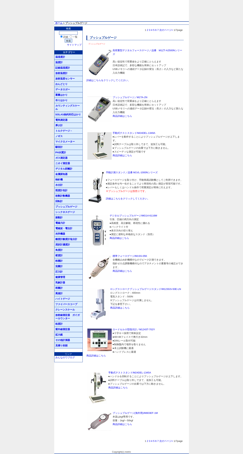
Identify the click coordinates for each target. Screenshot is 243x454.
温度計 (59, 62)
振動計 (59, 217)
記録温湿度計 (62, 67)
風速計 (59, 293)
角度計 (59, 250)
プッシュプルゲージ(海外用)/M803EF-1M (135, 413)
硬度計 (59, 255)
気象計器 (60, 282)
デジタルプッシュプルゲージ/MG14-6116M (133, 215)
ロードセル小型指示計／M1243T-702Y (134, 329)
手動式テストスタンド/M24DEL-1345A (129, 372)
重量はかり (61, 94)
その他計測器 (62, 340)
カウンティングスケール (67, 107)
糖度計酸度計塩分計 (66, 239)
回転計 (59, 201)
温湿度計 (60, 57)
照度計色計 (61, 190)
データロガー (62, 89)
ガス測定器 (61, 157)
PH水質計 (60, 152)
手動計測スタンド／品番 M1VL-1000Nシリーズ (132, 172)
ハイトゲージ (62, 298)
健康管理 (60, 277)
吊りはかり (61, 100)
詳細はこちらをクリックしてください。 (108, 80)
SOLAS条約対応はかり (68, 114)
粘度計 (59, 323)
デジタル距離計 (63, 168)
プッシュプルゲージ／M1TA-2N (130, 97)
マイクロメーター (65, 141)
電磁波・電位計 (63, 228)
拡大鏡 (59, 334)
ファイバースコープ (66, 304)
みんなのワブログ (65, 357)
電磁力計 (60, 222)
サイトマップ (74, 44)
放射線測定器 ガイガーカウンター (67, 317)
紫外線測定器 (62, 329)
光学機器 (60, 233)
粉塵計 (59, 260)
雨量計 (59, 288)
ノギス (59, 136)
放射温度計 (61, 73)
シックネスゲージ (65, 212)
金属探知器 (61, 174)
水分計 (59, 185)
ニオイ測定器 (62, 163)
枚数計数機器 (62, 195)
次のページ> (166, 30)
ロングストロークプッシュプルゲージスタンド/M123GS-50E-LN (145, 289)
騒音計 (59, 147)
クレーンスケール (65, 309)
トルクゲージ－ (63, 130)
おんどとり (61, 84)
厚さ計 (59, 125)
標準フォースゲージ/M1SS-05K (130, 256)
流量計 (59, 266)
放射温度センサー (65, 78)
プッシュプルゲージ (66, 206)
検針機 (59, 179)
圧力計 (59, 271)
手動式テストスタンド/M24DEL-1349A (134, 133)
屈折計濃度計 (62, 244)
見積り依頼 (61, 345)
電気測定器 (61, 119)
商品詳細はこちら (122, 116)
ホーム (58, 23)
